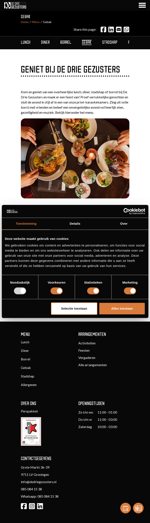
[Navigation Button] (142, 5)
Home (25, 22)
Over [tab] (124, 223)
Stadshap (27, 376)
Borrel (25, 359)
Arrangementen (92, 334)
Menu (36, 22)
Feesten (84, 350)
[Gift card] (138, 508)
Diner (25, 350)
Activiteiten (87, 343)
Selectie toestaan (74, 308)
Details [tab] (75, 223)
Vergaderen (86, 357)
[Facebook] (103, 29)
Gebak (26, 368)
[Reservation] (125, 508)
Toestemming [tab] (26, 223)
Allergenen (29, 385)
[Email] (118, 29)
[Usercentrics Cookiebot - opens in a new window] (126, 211)
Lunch (25, 342)
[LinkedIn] (111, 29)
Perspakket (29, 411)
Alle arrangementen (92, 365)
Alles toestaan (122, 308)
